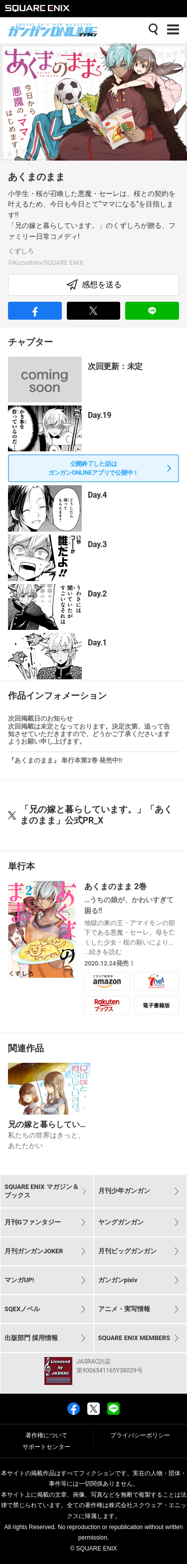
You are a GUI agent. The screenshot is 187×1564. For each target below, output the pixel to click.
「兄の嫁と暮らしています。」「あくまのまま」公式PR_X (96, 814)
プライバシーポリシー (140, 1435)
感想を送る (94, 285)
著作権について (46, 1435)
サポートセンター (46, 1446)
